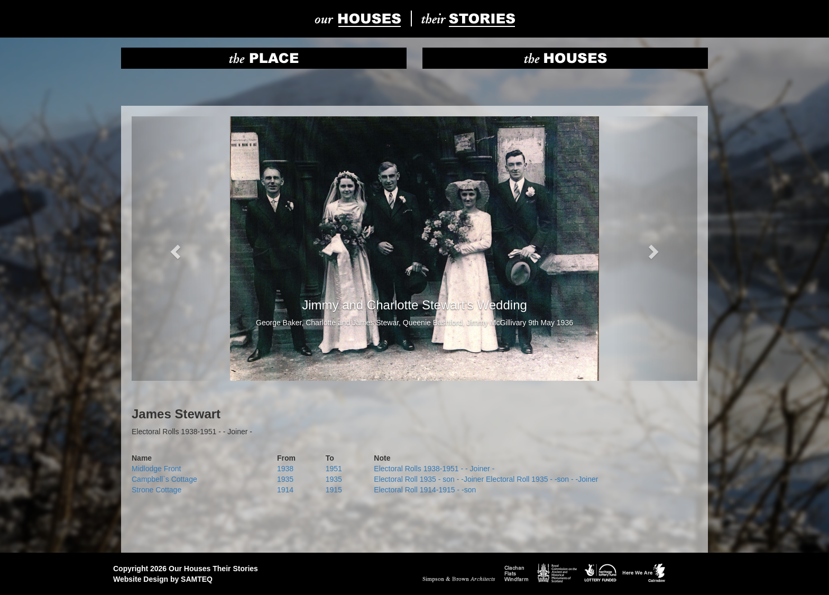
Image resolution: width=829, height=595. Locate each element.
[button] (174, 248)
